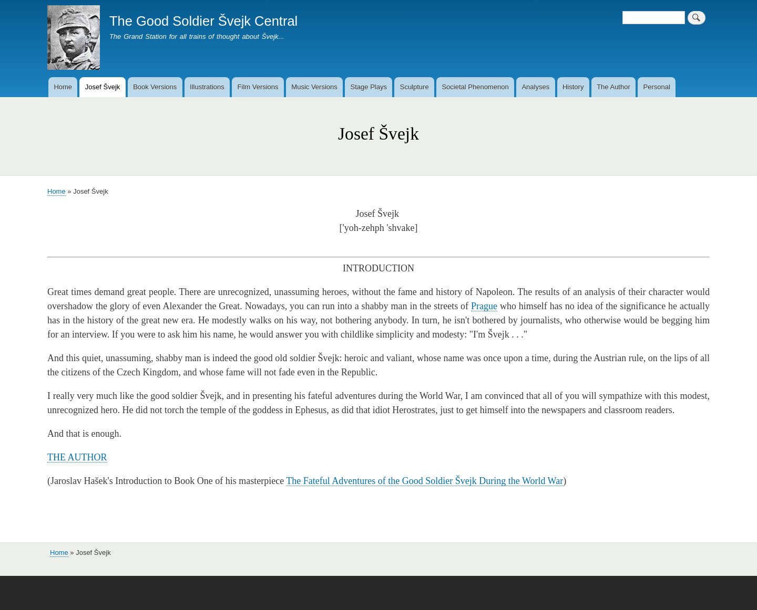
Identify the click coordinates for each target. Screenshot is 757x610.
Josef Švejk (102, 87)
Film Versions (258, 87)
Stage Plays (369, 87)
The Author (613, 87)
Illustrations (207, 87)
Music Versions (314, 87)
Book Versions (155, 87)
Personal (656, 87)
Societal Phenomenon (475, 87)
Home (63, 87)
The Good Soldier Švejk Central (203, 21)
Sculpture (414, 87)
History (573, 87)
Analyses (535, 87)
